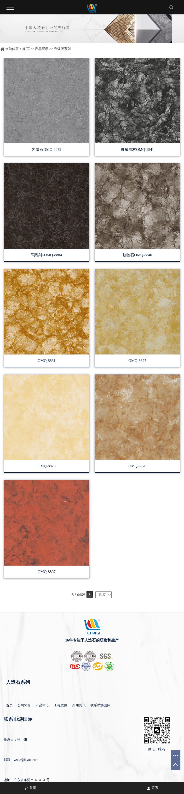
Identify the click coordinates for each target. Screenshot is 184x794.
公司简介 (24, 705)
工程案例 (60, 705)
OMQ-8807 (47, 572)
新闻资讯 (79, 705)
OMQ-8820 (137, 466)
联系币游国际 (100, 705)
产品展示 (41, 49)
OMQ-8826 (47, 466)
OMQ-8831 (47, 361)
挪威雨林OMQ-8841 (137, 149)
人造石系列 (18, 682)
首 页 (26, 49)
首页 (9, 705)
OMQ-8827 (137, 361)
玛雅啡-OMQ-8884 (46, 255)
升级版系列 (62, 49)
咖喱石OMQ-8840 (137, 255)
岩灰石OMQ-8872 (46, 149)
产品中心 (42, 705)
